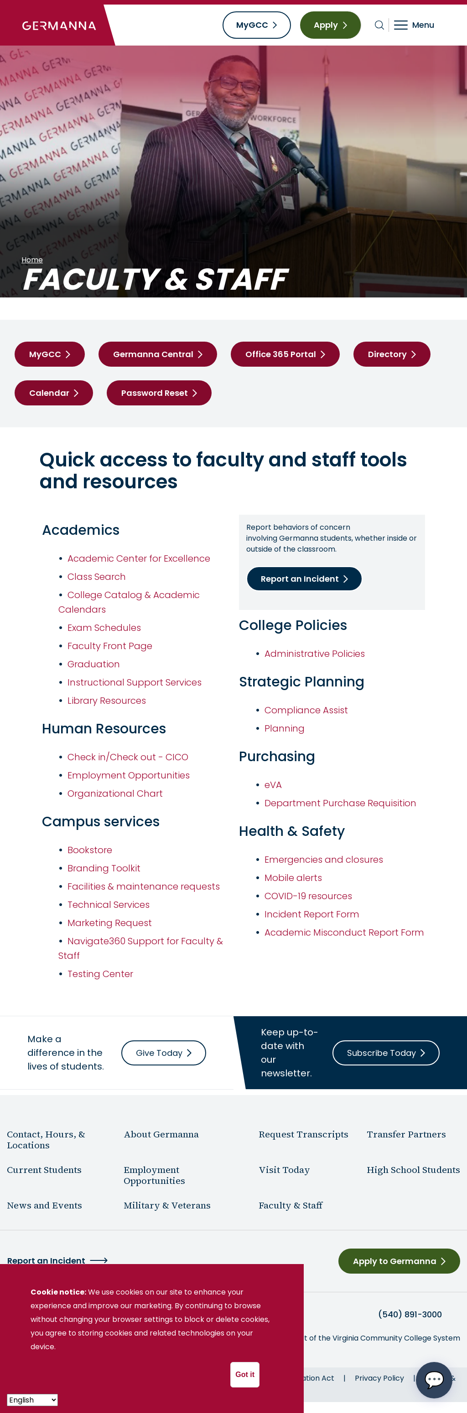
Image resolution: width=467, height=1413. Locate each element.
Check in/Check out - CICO (127, 757)
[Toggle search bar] (379, 25)
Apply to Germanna (394, 1261)
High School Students (413, 1169)
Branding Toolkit (103, 868)
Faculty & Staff (290, 1205)
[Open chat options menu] (434, 1380)
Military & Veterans (167, 1205)
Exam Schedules (104, 627)
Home (32, 260)
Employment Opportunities (128, 775)
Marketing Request (109, 922)
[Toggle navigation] (420, 25)
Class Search (96, 576)
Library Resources (106, 700)
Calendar (49, 393)
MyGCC (252, 25)
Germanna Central (153, 354)
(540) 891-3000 (410, 1314)
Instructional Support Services (134, 682)
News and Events (44, 1205)
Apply (326, 25)
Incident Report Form (312, 914)
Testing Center (100, 974)
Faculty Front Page (109, 646)
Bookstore (89, 850)
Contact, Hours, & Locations (46, 1140)
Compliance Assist (306, 710)
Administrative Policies (315, 653)
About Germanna (161, 1134)
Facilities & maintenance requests (143, 886)
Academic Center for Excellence (138, 558)
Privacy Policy (379, 1378)
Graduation (93, 664)
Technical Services (108, 904)
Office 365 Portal (280, 354)
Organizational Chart (115, 793)
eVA (273, 784)
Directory (387, 354)
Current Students (44, 1169)
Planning (285, 728)
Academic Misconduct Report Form (344, 932)
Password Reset (154, 393)
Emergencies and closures (324, 859)
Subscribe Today (381, 1053)
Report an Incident (300, 578)
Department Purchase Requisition (340, 803)
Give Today (159, 1053)
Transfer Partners (406, 1134)
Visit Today (284, 1169)
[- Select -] (32, 1400)
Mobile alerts (293, 877)
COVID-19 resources (308, 896)
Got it (244, 1374)
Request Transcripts (303, 1134)
